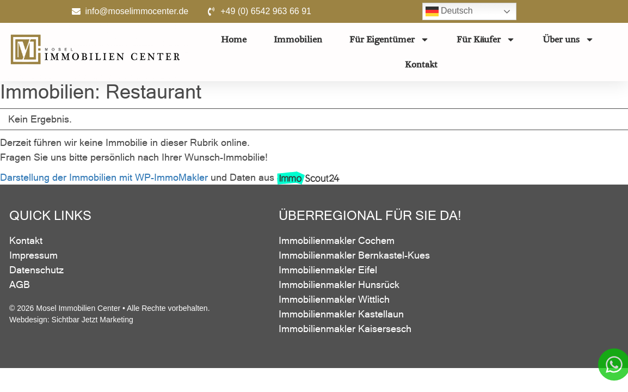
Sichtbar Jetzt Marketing (92, 321)
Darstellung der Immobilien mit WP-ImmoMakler (104, 179)
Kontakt (421, 64)
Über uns (568, 39)
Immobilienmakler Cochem (337, 242)
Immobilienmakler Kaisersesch (345, 330)
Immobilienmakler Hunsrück (339, 286)
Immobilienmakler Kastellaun (341, 316)
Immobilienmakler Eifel (328, 272)
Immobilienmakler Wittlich (334, 301)
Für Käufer (486, 39)
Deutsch (449, 11)
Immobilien (298, 39)
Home (234, 39)
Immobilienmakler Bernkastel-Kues (354, 257)
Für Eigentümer (389, 39)
